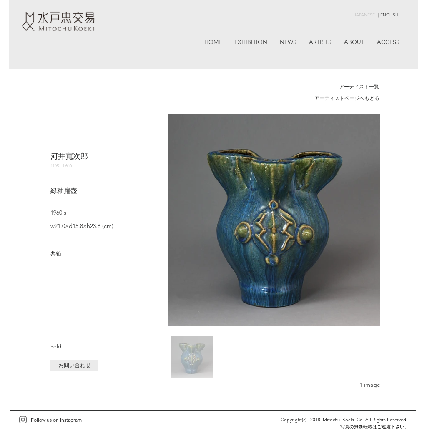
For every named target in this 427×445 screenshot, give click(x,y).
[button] (74, 365)
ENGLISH (389, 15)
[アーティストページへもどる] (347, 98)
